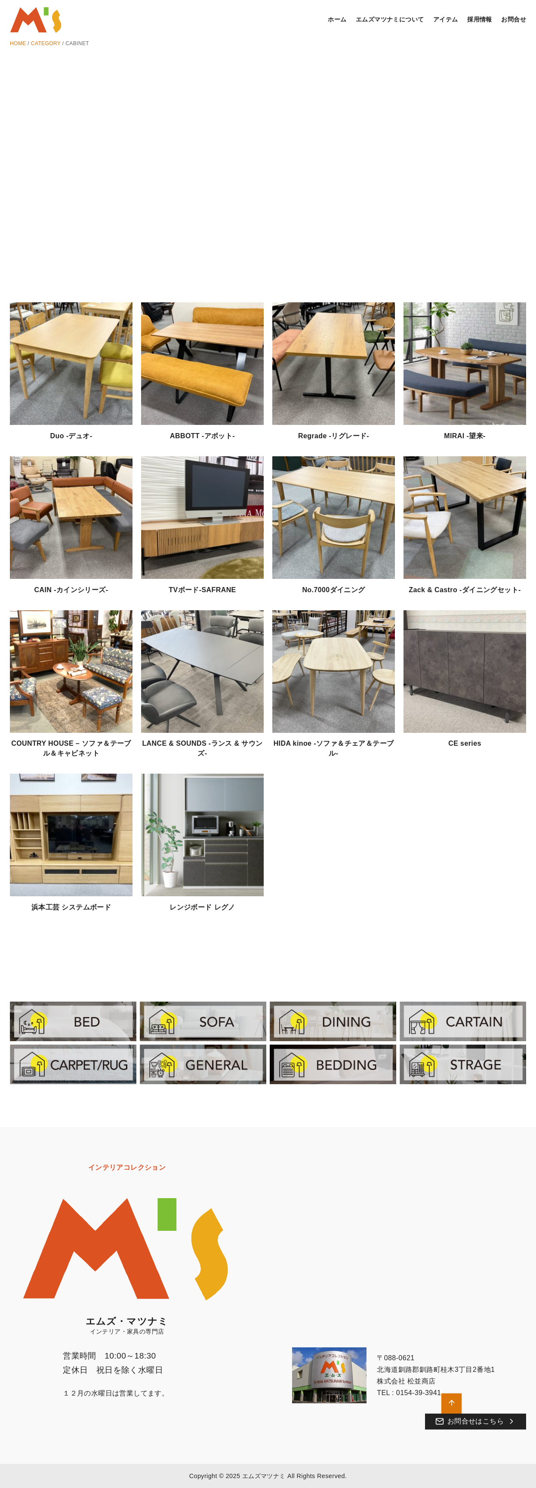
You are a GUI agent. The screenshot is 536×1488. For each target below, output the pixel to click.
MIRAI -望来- (464, 436)
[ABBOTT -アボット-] (202, 364)
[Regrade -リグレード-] (333, 364)
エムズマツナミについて (390, 19)
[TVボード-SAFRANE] (202, 518)
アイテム (445, 19)
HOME (18, 43)
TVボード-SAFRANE (202, 589)
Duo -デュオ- (71, 436)
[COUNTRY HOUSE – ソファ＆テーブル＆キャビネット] (71, 672)
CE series (464, 743)
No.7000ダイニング (333, 589)
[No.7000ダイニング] (333, 518)
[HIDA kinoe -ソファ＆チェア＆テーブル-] (333, 672)
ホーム (337, 19)
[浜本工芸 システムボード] (71, 836)
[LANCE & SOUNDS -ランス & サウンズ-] (202, 672)
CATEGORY (46, 43)
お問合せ (513, 19)
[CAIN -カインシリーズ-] (71, 518)
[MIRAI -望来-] (465, 364)
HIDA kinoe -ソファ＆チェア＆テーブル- (334, 748)
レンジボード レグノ (202, 907)
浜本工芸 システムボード (71, 907)
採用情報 (479, 19)
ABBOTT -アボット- (202, 436)
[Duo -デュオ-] (71, 364)
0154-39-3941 (418, 1392)
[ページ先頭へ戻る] (451, 1403)
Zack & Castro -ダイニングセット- (465, 589)
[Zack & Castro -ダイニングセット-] (465, 518)
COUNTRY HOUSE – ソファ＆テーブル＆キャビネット (71, 748)
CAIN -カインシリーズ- (71, 589)
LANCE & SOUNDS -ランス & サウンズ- (202, 748)
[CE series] (465, 672)
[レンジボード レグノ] (202, 836)
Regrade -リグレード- (333, 436)
